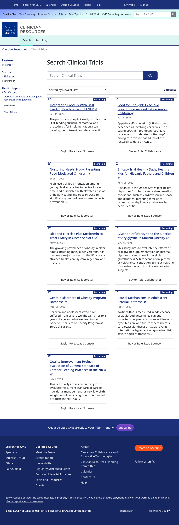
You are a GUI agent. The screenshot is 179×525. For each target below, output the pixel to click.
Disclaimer (126, 511)
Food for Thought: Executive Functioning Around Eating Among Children (143, 109)
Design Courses (70, 4)
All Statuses (9, 76)
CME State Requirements (116, 14)
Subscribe (125, 427)
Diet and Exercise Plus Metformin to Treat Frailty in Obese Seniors (76, 236)
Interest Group (15, 458)
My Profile (130, 4)
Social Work (92, 14)
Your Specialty (27, 14)
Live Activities (44, 463)
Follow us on (145, 461)
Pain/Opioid (13, 469)
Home (15, 4)
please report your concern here (24, 501)
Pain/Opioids (76, 14)
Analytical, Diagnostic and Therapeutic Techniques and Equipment (23, 98)
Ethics (62, 14)
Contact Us (88, 477)
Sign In (144, 4)
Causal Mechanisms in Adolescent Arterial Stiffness (142, 300)
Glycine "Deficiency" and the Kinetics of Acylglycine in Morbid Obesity (144, 236)
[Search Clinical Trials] (95, 75)
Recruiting (42, 40)
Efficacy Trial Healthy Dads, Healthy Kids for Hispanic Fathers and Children (146, 173)
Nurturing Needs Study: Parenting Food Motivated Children (75, 171)
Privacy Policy (157, 511)
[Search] (152, 14)
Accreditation (44, 458)
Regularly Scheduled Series (53, 469)
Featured (8, 64)
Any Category (11, 92)
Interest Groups (47, 14)
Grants (40, 485)
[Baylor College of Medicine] (24, 29)
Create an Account (149, 448)
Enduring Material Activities (53, 474)
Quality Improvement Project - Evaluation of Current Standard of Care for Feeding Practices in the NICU (78, 367)
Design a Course (46, 447)
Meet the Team (45, 452)
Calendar (51, 4)
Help (98, 4)
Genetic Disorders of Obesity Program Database (78, 300)
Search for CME (32, 4)
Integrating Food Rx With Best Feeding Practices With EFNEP (73, 107)
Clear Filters (10, 112)
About (87, 4)
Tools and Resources (49, 480)
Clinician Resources (14, 49)
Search (28, 42)
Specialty (11, 452)
